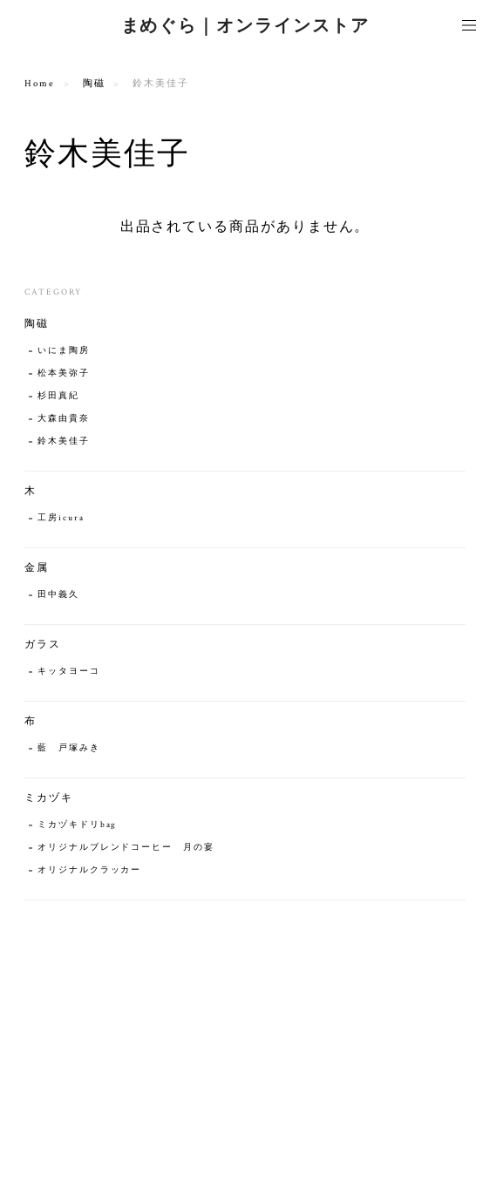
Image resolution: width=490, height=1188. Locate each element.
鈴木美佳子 (63, 441)
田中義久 (58, 595)
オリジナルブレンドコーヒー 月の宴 (131, 847)
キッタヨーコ (68, 671)
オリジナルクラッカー (89, 870)
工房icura (60, 518)
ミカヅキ (48, 797)
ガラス (42, 644)
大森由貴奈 (63, 418)
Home (39, 84)
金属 (36, 567)
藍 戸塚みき (68, 748)
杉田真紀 (58, 396)
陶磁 (94, 84)
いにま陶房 (63, 350)
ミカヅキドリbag (77, 825)
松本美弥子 (63, 373)
